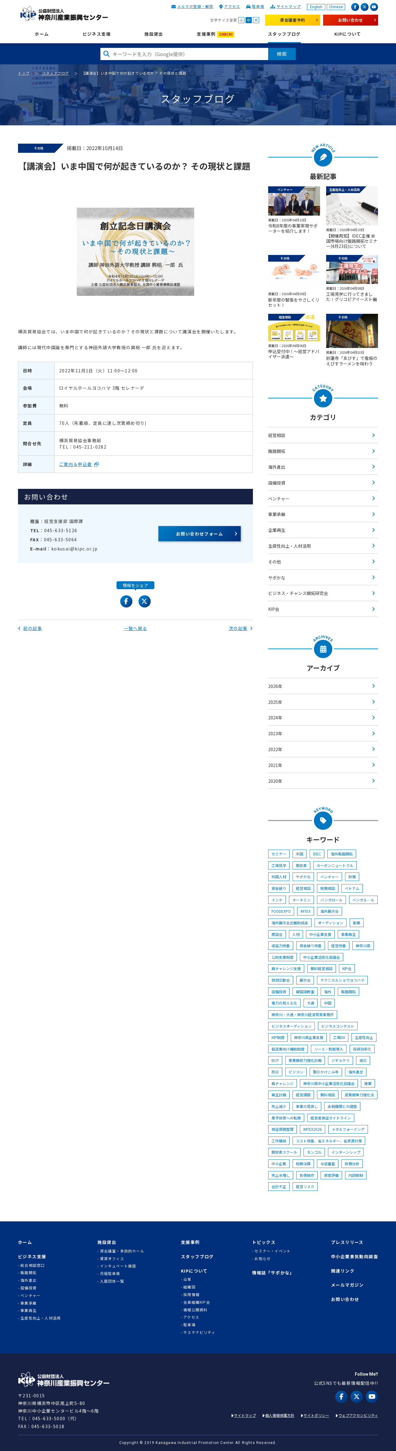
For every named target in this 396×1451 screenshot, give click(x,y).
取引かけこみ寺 (326, 1071)
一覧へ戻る (135, 628)
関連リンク (343, 1271)
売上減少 (279, 1106)
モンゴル (314, 1152)
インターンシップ (345, 1152)
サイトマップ (289, 6)
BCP (275, 1060)
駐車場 (258, 6)
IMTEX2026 (312, 1129)
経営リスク (305, 1186)
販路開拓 (276, 451)
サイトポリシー (316, 1415)
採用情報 (191, 1294)
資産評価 (331, 1175)
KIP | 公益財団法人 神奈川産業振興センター (64, 13)
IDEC (317, 853)
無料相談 (327, 1094)
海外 (327, 991)
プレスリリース (347, 1242)
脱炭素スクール (284, 1152)
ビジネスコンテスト (337, 1026)
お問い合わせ (350, 20)
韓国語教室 (305, 991)
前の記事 (30, 628)
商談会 (277, 934)
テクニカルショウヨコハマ (342, 980)
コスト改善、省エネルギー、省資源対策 (329, 1140)
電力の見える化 (284, 1002)
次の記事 (241, 628)
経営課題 (303, 1094)
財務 (352, 876)
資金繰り (279, 888)
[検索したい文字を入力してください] (184, 54)
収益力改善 (281, 945)
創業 (356, 922)
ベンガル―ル (363, 899)
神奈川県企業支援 (308, 1037)
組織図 (189, 1286)
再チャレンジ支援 (286, 968)
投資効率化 (362, 1049)
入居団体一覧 (112, 1281)
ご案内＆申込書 (75, 464)
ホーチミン (301, 899)
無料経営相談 (322, 968)
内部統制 (355, 1175)
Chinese (336, 7)
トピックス (263, 1242)
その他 (274, 562)
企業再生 (276, 530)
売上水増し (281, 1175)
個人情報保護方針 (279, 1415)
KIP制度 (278, 1037)
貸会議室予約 (292, 20)
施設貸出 (153, 34)
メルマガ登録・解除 (195, 6)
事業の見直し (307, 1106)
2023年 (275, 733)
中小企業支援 (320, 934)
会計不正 (279, 1186)
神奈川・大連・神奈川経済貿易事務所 (303, 1014)
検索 (282, 53)
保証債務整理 (282, 1129)
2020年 (275, 781)
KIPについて (347, 34)
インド (277, 899)
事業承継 (276, 514)
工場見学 (279, 865)
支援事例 (215, 34)
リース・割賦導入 (328, 1049)
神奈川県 (363, 945)
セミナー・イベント (272, 1251)
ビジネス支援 (97, 34)
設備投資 (276, 483)
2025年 (275, 702)
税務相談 (327, 888)
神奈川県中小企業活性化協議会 (329, 1083)
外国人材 (279, 876)
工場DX (339, 1037)
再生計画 (279, 1094)
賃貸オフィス (112, 1258)
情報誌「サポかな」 (273, 1272)
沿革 (187, 1279)
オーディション (330, 922)
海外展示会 (329, 911)
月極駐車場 (110, 1273)
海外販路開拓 (342, 853)
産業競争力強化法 (359, 1094)
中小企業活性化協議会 (321, 957)
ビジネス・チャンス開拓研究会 (298, 593)
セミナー (279, 853)
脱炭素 (301, 865)
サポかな (276, 578)
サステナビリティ (199, 1332)
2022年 (275, 749)
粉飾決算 (303, 1163)
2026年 (275, 686)
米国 (299, 853)
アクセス (232, 6)
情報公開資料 (195, 1309)
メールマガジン (347, 1285)
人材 (296, 934)
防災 (275, 1071)
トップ (24, 73)
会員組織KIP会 (196, 1302)
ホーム (42, 34)
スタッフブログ (284, 34)
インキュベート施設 (118, 1265)
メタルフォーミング (348, 1129)
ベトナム (352, 888)
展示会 (305, 980)
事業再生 (348, 934)
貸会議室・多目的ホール (122, 1251)
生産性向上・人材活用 (289, 546)
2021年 (275, 765)
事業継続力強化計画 (305, 1060)
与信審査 (327, 1163)
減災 (363, 1060)
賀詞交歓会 (281, 980)
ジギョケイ (340, 1060)
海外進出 (276, 467)
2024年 (275, 718)
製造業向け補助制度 (288, 1049)
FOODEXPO (281, 911)
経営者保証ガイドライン (331, 1117)
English (316, 7)
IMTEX (306, 911)
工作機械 (279, 1140)
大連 (310, 1002)
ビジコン (296, 1071)
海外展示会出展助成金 (290, 922)
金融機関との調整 (342, 1106)
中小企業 (279, 1163)
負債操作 (307, 1175)
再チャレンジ (282, 1083)
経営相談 (276, 435)
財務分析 (352, 1163)
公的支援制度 (282, 957)
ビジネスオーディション (291, 1026)
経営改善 (338, 945)
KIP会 (273, 609)
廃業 (368, 1083)
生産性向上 (364, 1037)
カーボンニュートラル (335, 865)
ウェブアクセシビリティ (358, 1415)
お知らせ (262, 1258)
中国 (327, 1002)
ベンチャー (279, 499)
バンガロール (331, 899)
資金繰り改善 (311, 945)
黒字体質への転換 (286, 1117)
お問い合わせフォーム (199, 534)
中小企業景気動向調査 (354, 1256)
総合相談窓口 (32, 1265)
